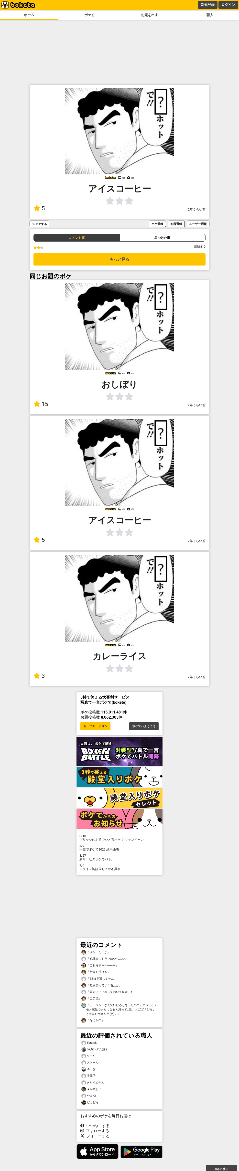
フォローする (94, 1130)
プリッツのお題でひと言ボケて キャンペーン (119, 837)
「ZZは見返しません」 (99, 979)
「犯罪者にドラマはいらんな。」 (106, 959)
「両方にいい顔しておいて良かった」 (109, 992)
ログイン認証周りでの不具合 (119, 867)
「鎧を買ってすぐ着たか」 (101, 985)
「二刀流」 (91, 998)
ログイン (228, 5)
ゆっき (88, 1069)
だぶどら (89, 1102)
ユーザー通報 (198, 223)
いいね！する (95, 1125)
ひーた (88, 1056)
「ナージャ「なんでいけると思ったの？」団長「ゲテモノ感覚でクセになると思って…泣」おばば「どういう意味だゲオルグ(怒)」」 (119, 1009)
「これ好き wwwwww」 (99, 965)
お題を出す (149, 15)
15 (40, 404)
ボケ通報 (157, 223)
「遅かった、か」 (95, 952)
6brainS (89, 1043)
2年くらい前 (197, 209)
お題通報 (176, 223)
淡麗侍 (88, 1076)
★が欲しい (91, 1089)
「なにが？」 (92, 1020)
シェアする (39, 223)
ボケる (89, 15)
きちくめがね (92, 1082)
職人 (209, 15)
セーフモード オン (95, 726)
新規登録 (208, 5)
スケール (89, 1062)
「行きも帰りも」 (95, 972)
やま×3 (88, 1096)
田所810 (200, 246)
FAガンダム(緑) (94, 1049)
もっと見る (119, 259)
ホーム (29, 15)
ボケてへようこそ (144, 726)
